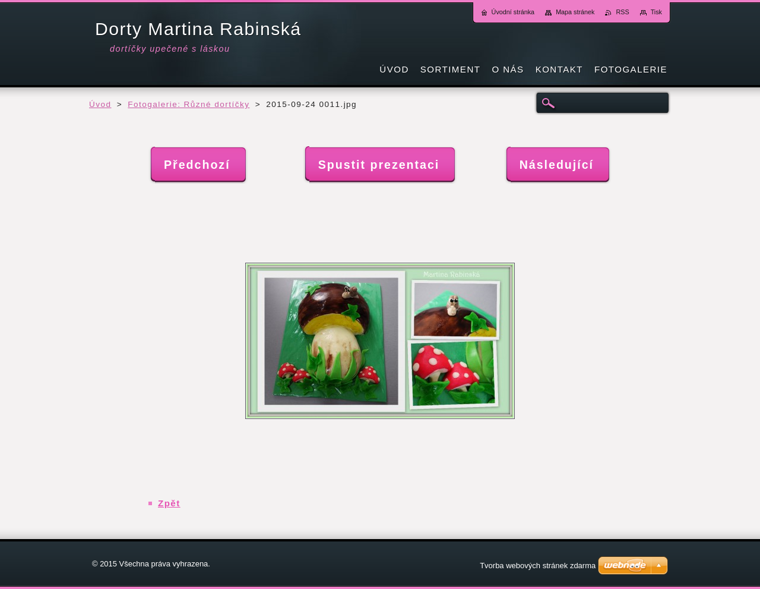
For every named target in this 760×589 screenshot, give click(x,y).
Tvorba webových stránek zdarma (538, 565)
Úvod (100, 104)
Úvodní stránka (513, 11)
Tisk (656, 11)
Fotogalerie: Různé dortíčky (188, 104)
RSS (622, 11)
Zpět (169, 503)
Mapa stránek (575, 11)
